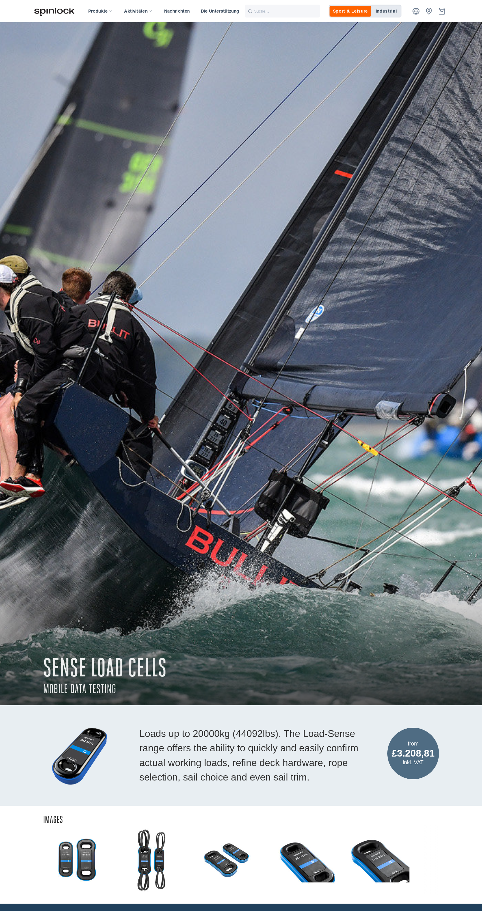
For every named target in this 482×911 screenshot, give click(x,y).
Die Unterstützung (220, 11)
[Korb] (442, 11)
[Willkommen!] (54, 11)
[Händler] (429, 11)
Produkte (100, 11)
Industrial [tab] (386, 11)
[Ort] (416, 11)
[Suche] (282, 11)
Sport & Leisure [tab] (350, 11)
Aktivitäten (138, 11)
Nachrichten (177, 11)
